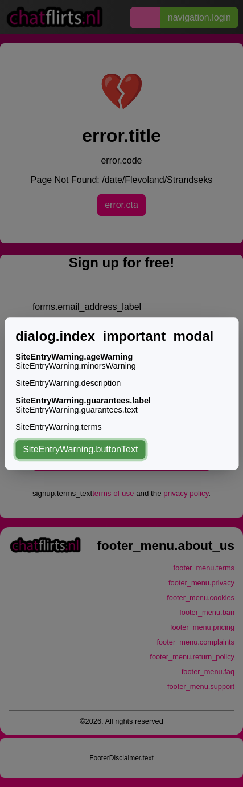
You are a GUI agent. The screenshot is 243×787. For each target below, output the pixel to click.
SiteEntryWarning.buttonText (80, 449)
